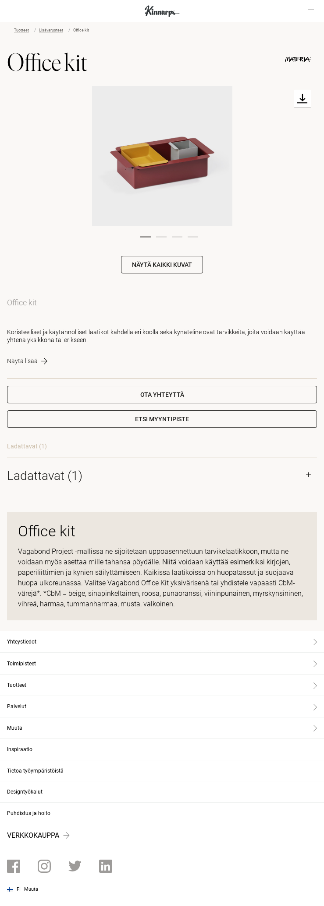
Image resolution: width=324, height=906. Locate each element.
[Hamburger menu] (311, 11)
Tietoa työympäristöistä (35, 771)
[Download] (302, 99)
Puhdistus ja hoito (28, 813)
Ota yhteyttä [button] (162, 394)
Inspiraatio (19, 749)
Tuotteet (21, 30)
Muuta (31, 889)
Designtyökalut (25, 792)
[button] (162, 419)
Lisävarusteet (51, 30)
